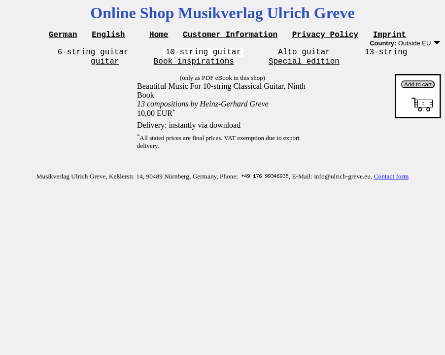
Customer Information (230, 35)
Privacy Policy (325, 35)
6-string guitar (93, 54)
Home (158, 35)
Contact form (391, 180)
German (63, 35)
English (108, 35)
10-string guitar (203, 54)
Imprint (389, 35)
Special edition (304, 65)
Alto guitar (304, 54)
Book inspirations (194, 65)
